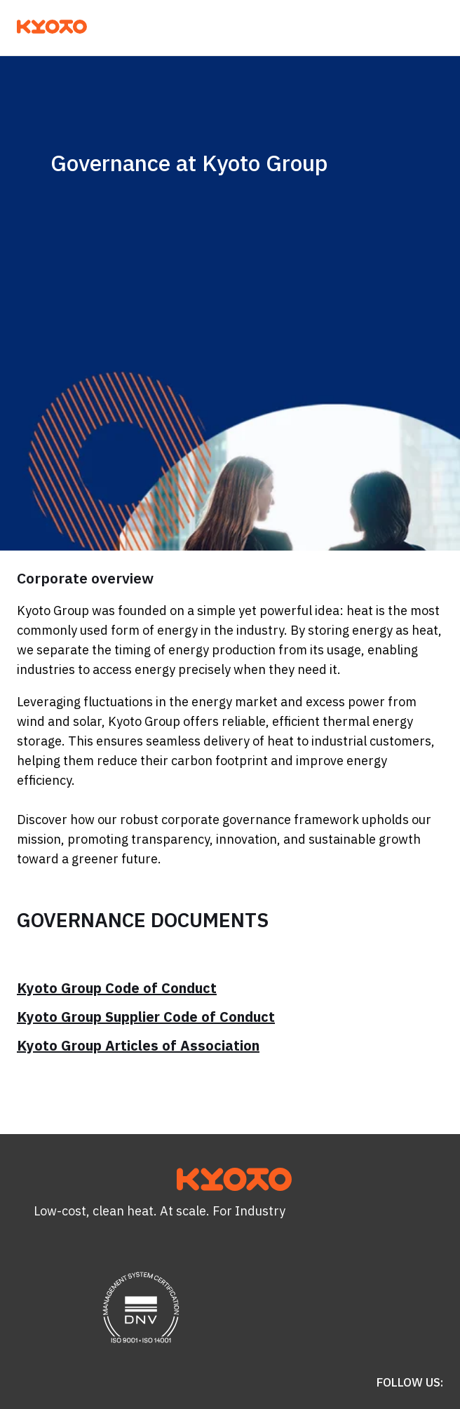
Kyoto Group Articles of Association (138, 1045)
